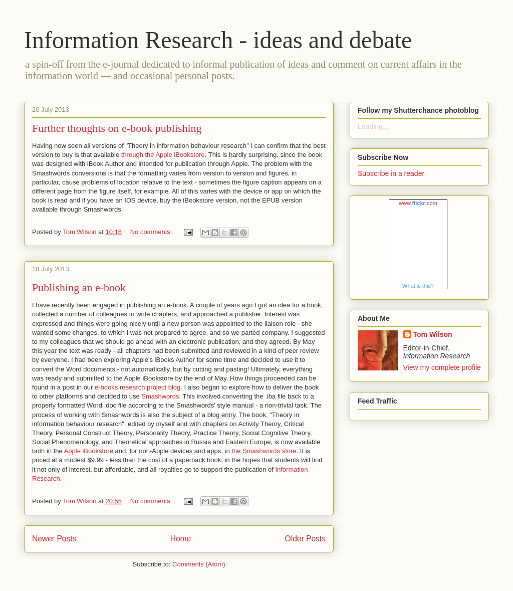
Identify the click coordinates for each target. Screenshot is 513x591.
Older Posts (305, 538)
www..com (418, 203)
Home (180, 538)
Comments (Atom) (198, 564)
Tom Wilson (432, 334)
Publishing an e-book (79, 287)
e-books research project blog (137, 387)
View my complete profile (442, 367)
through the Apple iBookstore (163, 154)
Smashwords (160, 396)
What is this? (418, 286)
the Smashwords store (263, 451)
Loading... (373, 126)
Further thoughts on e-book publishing (117, 128)
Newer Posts (54, 538)
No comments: (152, 232)
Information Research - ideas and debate (218, 40)
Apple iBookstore (88, 451)
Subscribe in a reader (391, 173)
